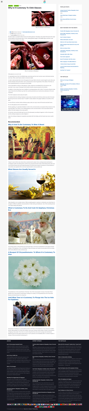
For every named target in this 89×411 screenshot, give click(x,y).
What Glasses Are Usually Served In (22, 169)
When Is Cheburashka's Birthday (65, 357)
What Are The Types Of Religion (66, 80)
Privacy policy (35, 408)
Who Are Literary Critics (65, 48)
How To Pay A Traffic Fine (12, 355)
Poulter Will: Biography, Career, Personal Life (69, 31)
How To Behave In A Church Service (65, 390)
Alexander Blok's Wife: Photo (66, 54)
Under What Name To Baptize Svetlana (68, 15)
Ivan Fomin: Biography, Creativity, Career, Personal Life (44, 368)
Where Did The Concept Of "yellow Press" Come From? (69, 344)
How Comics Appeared (65, 56)
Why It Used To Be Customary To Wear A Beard (26, 124)
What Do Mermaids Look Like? (66, 39)
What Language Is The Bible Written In (68, 61)
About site (26, 408)
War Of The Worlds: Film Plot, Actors (67, 59)
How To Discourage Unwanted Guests (14, 344)
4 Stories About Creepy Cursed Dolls (67, 64)
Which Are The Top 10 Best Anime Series (68, 42)
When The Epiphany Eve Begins (64, 379)
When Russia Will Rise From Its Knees (68, 19)
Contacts (30, 408)
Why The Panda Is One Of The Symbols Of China (68, 368)
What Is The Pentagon (11, 366)
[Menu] (2, 2)
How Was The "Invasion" (65, 70)
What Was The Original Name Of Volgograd (15, 377)
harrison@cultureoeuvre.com (29, 32)
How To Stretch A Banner (65, 37)
